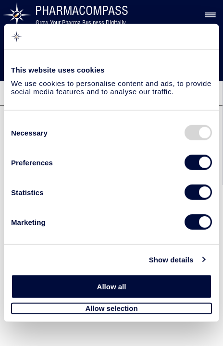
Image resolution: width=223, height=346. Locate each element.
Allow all (111, 287)
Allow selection (111, 308)
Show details (171, 259)
